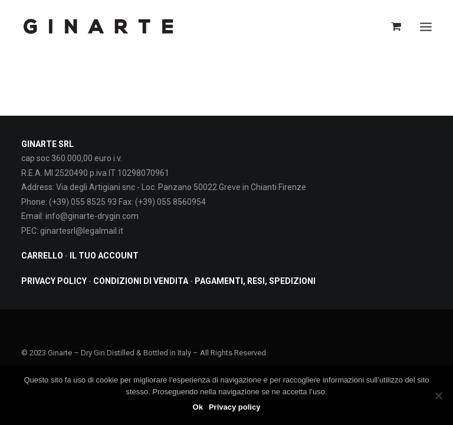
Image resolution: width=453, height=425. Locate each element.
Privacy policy (234, 407)
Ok (198, 407)
